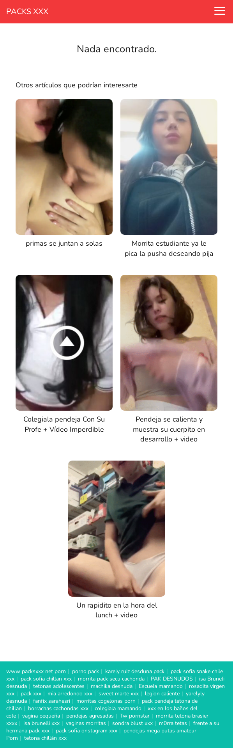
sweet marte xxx (119, 693)
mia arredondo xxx (70, 693)
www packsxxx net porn (36, 671)
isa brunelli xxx (41, 723)
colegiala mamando (118, 708)
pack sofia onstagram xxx (86, 730)
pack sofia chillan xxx (46, 678)
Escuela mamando (161, 686)
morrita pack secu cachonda (111, 678)
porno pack (85, 671)
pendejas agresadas (90, 716)
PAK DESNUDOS (172, 678)
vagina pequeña (41, 716)
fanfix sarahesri (51, 701)
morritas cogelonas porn (106, 701)
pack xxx (31, 693)
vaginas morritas (86, 723)
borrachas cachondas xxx (58, 708)
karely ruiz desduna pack (134, 671)
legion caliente (162, 693)
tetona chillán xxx (45, 738)
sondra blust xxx (132, 723)
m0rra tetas (173, 723)
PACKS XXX (27, 11)
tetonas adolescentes (59, 686)
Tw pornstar (135, 716)
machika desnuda (111, 686)
